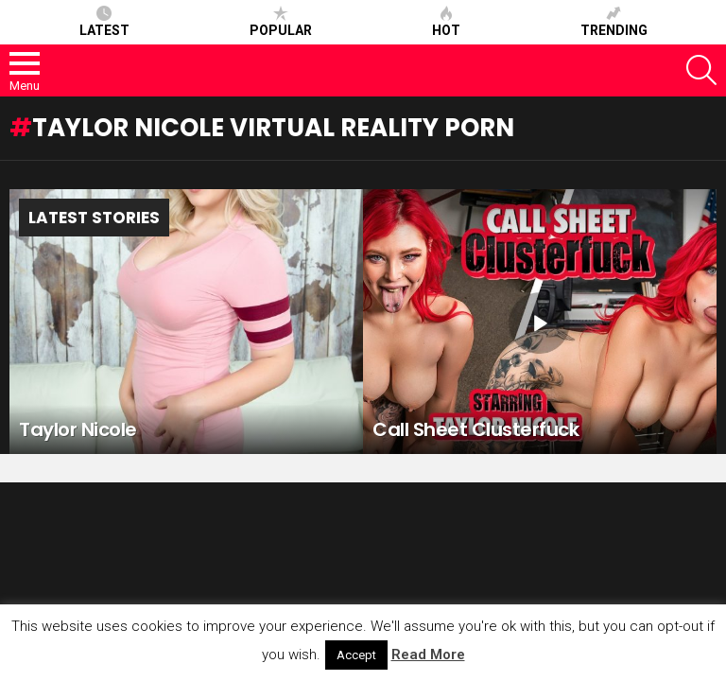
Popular (281, 22)
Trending (614, 22)
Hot (446, 22)
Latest (104, 22)
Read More (428, 654)
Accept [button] (356, 655)
